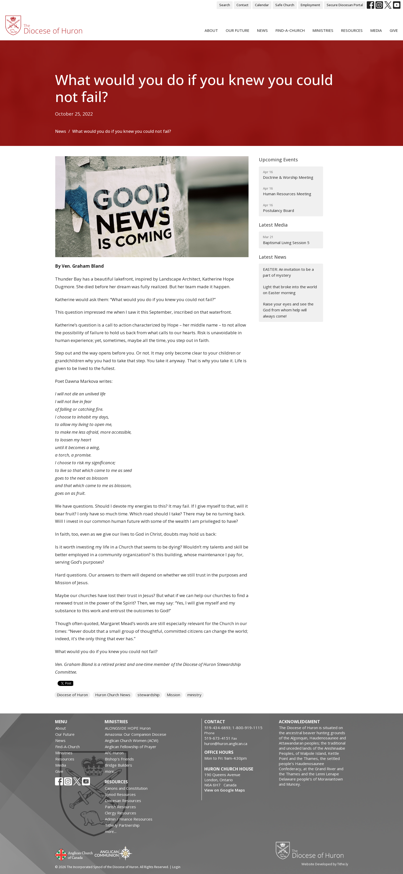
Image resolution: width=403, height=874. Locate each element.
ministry (194, 694)
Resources (352, 30)
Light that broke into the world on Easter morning (290, 289)
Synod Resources (120, 794)
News (262, 30)
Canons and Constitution (126, 788)
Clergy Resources (120, 812)
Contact (242, 5)
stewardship (149, 694)
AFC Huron (114, 752)
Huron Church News (112, 694)
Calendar (262, 5)
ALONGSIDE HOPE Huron (128, 728)
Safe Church (284, 5)
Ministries (323, 30)
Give (394, 30)
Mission (173, 694)
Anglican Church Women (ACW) (131, 740)
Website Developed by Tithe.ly (324, 864)
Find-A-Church (290, 30)
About (211, 30)
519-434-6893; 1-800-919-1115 (233, 727)
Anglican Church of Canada (74, 854)
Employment (310, 5)
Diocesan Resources (123, 800)
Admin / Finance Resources (128, 819)
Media (376, 30)
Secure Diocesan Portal (345, 5)
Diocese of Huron (72, 694)
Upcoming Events (278, 159)
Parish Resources (120, 806)
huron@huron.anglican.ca (225, 743)
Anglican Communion (113, 853)
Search (224, 5)
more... (111, 771)
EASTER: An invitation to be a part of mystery (288, 272)
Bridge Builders (118, 765)
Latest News (272, 257)
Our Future (237, 30)
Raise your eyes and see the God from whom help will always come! (288, 310)
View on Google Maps (224, 790)
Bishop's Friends (119, 758)
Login (176, 867)
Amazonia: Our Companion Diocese (135, 734)
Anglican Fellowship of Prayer (130, 746)
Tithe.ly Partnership (122, 825)
